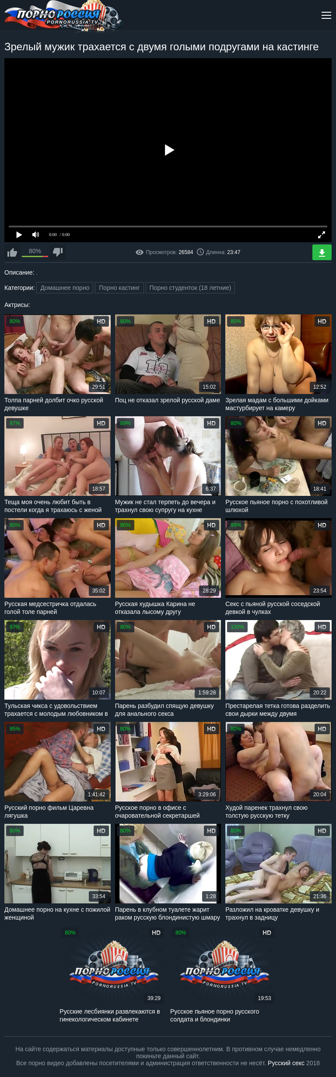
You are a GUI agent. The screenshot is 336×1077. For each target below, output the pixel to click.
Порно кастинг (119, 287)
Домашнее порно (64, 287)
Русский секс (286, 1063)
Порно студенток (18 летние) (190, 287)
